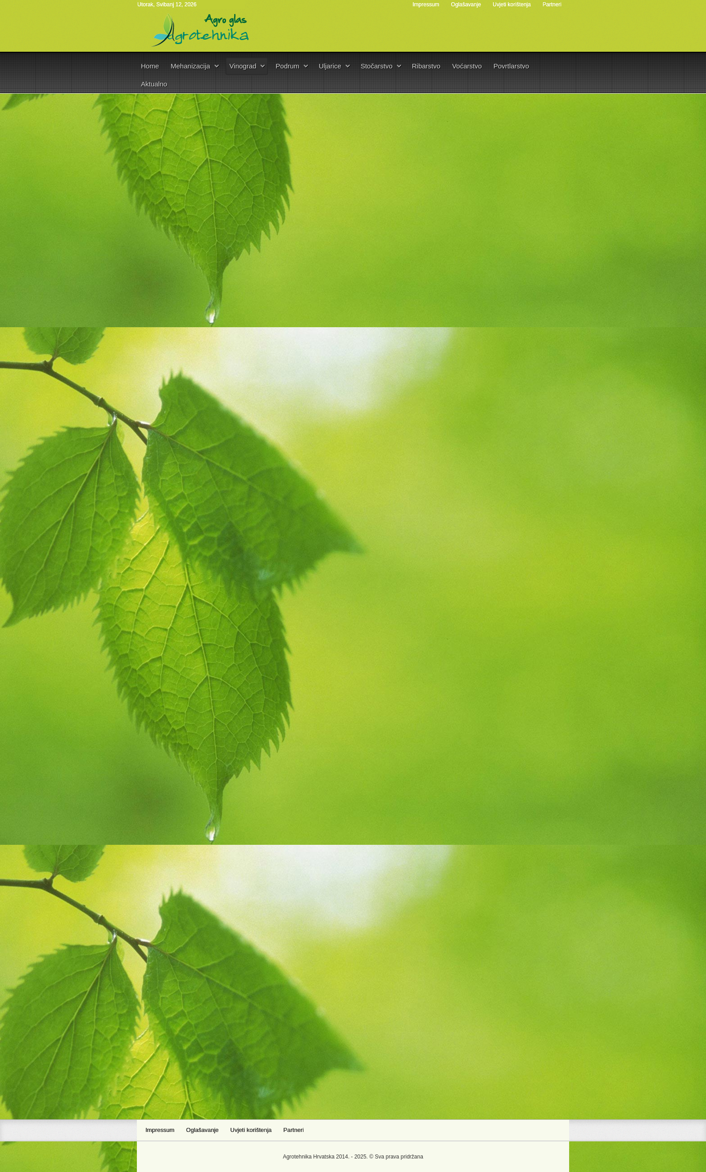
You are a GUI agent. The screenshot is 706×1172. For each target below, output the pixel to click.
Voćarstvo (467, 66)
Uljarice (330, 66)
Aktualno (154, 84)
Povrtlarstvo (511, 66)
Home (150, 66)
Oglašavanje (466, 4)
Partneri (552, 4)
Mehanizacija (190, 66)
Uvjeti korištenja (512, 4)
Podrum (287, 66)
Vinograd (243, 66)
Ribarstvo (426, 66)
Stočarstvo (377, 66)
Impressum (425, 4)
